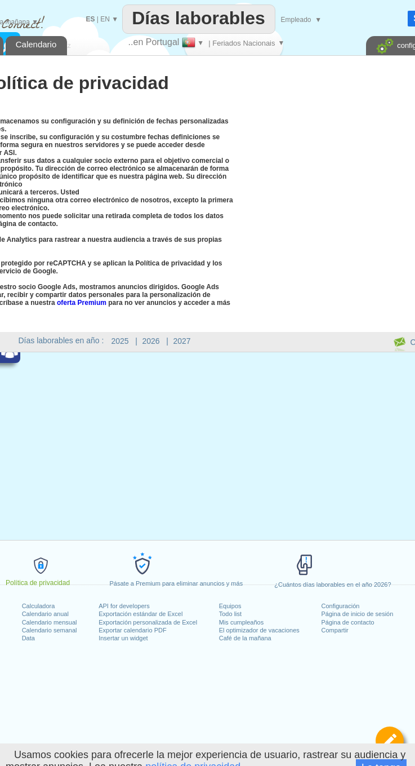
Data (28, 638)
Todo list (230, 613)
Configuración (341, 606)
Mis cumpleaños (241, 622)
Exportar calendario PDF (132, 630)
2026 (151, 341)
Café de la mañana (245, 638)
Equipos (230, 606)
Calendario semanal (49, 630)
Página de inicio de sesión (358, 613)
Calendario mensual (49, 622)
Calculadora (38, 606)
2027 (182, 341)
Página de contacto (348, 622)
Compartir (335, 630)
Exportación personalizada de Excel (148, 622)
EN (105, 19)
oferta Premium (81, 303)
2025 (120, 341)
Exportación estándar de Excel (140, 613)
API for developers (124, 606)
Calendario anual (45, 613)
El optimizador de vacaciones (259, 630)
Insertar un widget (123, 638)
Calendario (36, 44)
